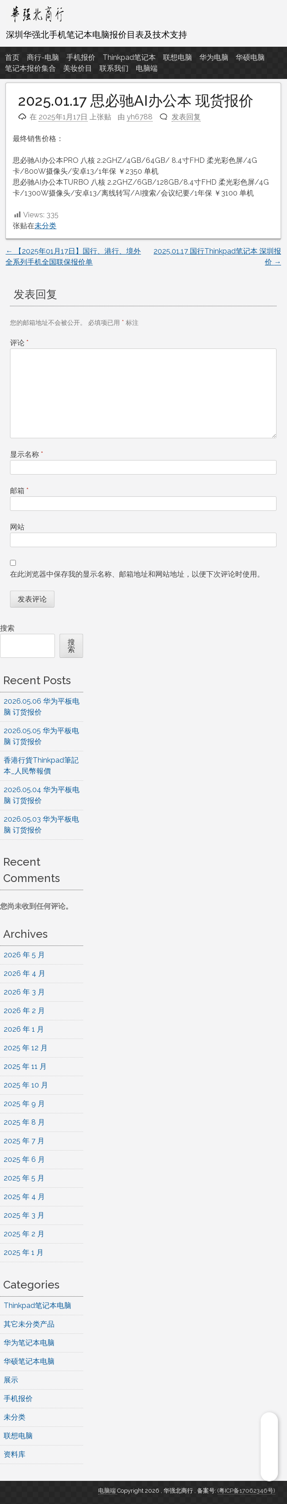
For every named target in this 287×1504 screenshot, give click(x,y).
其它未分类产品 (29, 1324)
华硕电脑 (250, 57)
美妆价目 (77, 68)
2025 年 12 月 (26, 1047)
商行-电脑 (43, 57)
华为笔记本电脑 (29, 1342)
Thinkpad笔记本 (129, 57)
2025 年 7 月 (24, 1141)
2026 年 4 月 (24, 973)
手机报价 (80, 57)
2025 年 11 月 (25, 1066)
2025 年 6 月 (24, 1159)
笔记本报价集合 (30, 68)
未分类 (45, 225)
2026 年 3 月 (24, 992)
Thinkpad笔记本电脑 (37, 1305)
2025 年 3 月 (24, 1215)
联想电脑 (177, 57)
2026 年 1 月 (24, 1029)
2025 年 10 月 (26, 1085)
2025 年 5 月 (24, 1178)
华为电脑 (213, 57)
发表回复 (186, 117)
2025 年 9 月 (24, 1103)
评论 (19, 342)
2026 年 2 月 (24, 1010)
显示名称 (26, 454)
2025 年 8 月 (24, 1122)
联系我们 (114, 68)
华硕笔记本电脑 (29, 1361)
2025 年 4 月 (24, 1196)
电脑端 (147, 68)
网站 (17, 527)
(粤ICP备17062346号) (246, 1490)
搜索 (7, 628)
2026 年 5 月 (24, 954)
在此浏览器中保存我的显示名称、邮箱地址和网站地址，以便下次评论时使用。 (137, 574)
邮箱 (19, 490)
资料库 (14, 1454)
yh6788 (140, 117)
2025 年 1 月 (24, 1252)
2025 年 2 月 (24, 1234)
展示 (11, 1380)
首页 (12, 57)
